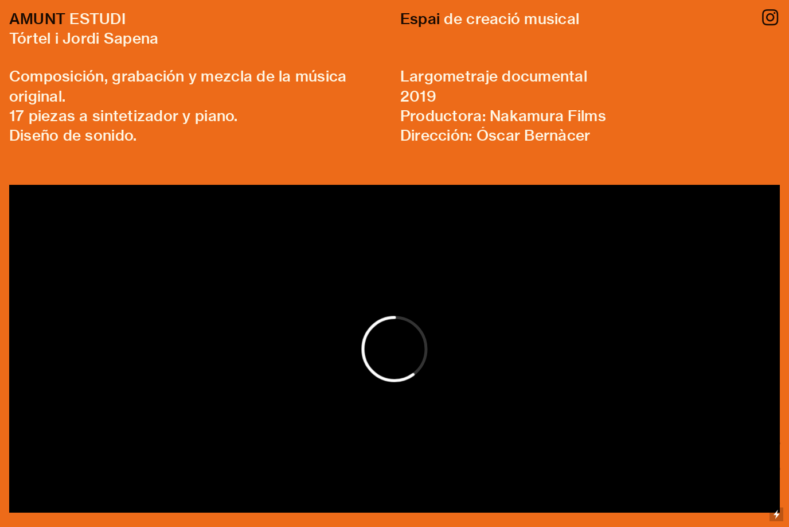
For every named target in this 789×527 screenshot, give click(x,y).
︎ (770, 18)
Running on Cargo (776, 464)
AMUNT (37, 18)
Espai (420, 18)
